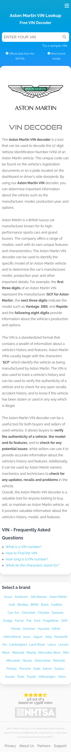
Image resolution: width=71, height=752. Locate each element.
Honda (15, 629)
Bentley (22, 604)
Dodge (7, 620)
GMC (64, 620)
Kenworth (61, 637)
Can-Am (13, 612)
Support (60, 746)
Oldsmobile (42, 660)
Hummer (29, 629)
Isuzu (27, 637)
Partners (43, 746)
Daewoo (57, 612)
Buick (45, 604)
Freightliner (51, 620)
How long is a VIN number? (27, 559)
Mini (66, 652)
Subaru (59, 668)
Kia (4, 644)
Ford (37, 620)
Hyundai (43, 629)
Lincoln (63, 644)
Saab (36, 668)
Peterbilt (59, 660)
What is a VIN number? (24, 547)
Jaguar (37, 637)
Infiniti (56, 629)
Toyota (31, 676)
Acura (8, 597)
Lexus (52, 644)
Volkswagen (46, 676)
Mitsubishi (13, 660)
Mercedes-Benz (49, 652)
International (12, 637)
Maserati (18, 652)
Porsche (25, 668)
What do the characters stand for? (32, 565)
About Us (26, 746)
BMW (34, 604)
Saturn (47, 668)
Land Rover (37, 644)
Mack (6, 652)
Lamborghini (18, 644)
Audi (12, 604)
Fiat (28, 620)
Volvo (62, 676)
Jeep (48, 637)
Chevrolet (28, 612)
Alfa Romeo (38, 597)
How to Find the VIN (21, 553)
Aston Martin (58, 597)
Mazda (31, 652)
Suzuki (10, 676)
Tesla (20, 676)
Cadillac (56, 604)
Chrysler (43, 612)
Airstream (21, 597)
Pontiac (12, 668)
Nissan (27, 660)
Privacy (10, 746)
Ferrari (19, 620)
